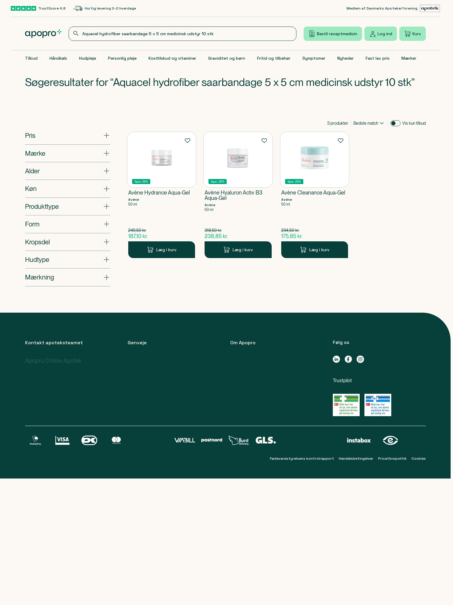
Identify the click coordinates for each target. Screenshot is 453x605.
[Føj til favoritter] (187, 140)
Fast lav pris (377, 58)
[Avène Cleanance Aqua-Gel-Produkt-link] (315, 195)
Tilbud (31, 58)
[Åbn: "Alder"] (67, 171)
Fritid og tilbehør (273, 58)
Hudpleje (87, 58)
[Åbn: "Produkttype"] (67, 206)
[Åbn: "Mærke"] (67, 153)
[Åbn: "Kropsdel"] (67, 242)
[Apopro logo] (43, 34)
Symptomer (313, 58)
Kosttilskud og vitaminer (172, 58)
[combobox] (182, 34)
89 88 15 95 (47, 397)
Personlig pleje (122, 58)
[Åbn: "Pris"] (67, 135)
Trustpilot (342, 380)
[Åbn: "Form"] (67, 224)
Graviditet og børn (226, 58)
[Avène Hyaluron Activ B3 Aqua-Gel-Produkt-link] (238, 195)
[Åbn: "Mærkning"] (67, 277)
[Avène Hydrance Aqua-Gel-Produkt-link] (162, 195)
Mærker (408, 58)
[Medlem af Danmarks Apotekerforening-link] (393, 8)
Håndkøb (58, 58)
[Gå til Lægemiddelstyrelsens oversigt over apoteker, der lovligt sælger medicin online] (346, 405)
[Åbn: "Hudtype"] (67, 259)
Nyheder (345, 58)
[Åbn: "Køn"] (67, 188)
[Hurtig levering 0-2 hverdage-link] (104, 8)
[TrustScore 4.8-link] (38, 8)
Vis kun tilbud (414, 123)
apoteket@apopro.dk (49, 523)
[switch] (395, 123)
